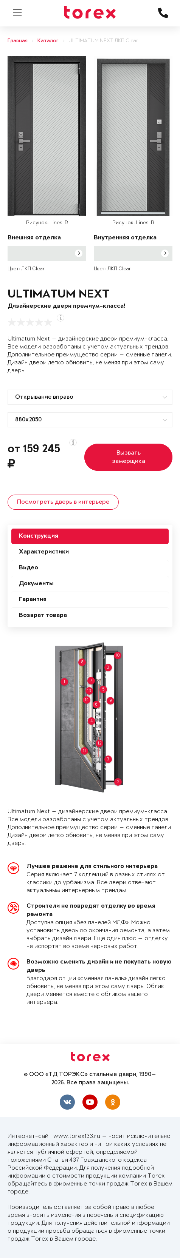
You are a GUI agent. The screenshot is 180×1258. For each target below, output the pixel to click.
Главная (18, 41)
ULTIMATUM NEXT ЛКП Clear (103, 41)
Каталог (48, 41)
